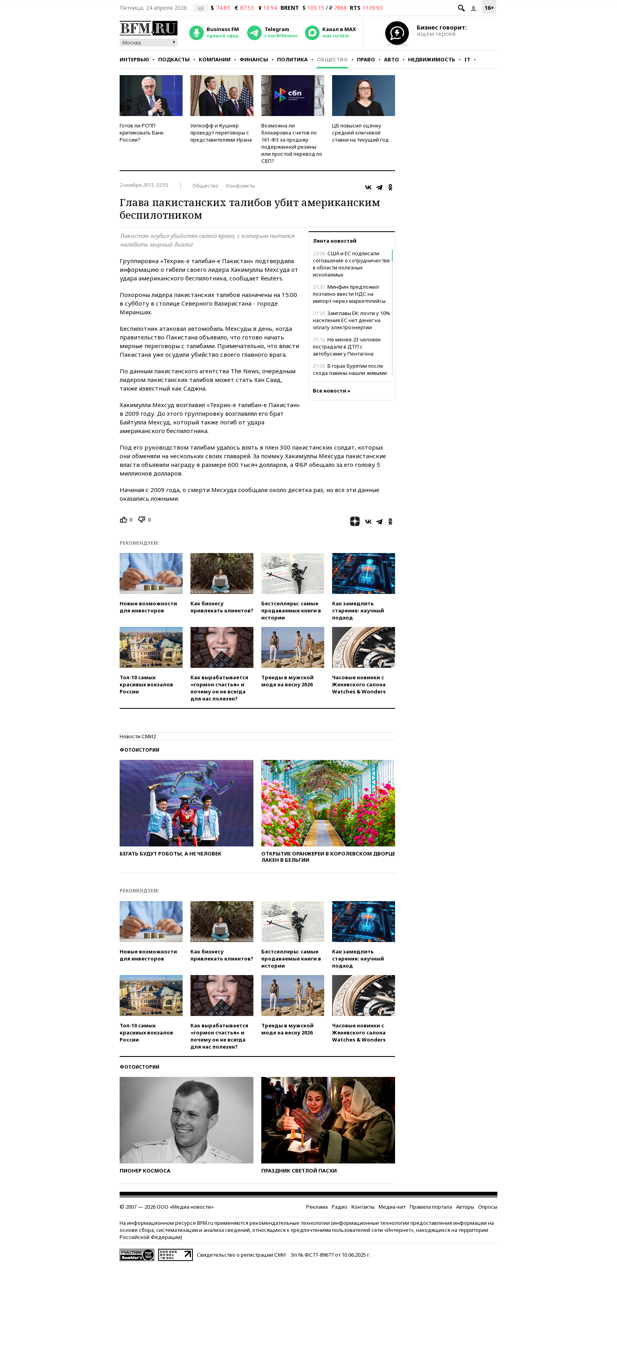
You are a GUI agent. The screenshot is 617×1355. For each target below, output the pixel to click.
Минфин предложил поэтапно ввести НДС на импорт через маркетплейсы (349, 293)
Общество (332, 59)
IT (467, 59)
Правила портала (431, 1206)
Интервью (134, 59)
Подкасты (174, 59)
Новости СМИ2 (138, 736)
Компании (215, 59)
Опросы (487, 1206)
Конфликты (240, 186)
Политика (292, 59)
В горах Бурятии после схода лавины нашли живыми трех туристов (350, 372)
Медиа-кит (392, 1206)
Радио (339, 1206)
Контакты (363, 1206)
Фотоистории (139, 750)
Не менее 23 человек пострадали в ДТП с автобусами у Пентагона (347, 346)
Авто (391, 59)
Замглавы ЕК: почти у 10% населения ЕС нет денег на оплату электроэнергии (351, 320)
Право (366, 59)
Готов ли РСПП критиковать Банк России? (142, 132)
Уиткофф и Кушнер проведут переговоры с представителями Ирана (221, 132)
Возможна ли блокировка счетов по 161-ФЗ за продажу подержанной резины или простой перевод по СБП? (291, 143)
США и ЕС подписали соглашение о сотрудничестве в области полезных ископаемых (351, 264)
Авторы (465, 1206)
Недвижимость (431, 59)
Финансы (254, 59)
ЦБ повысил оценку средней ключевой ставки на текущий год (360, 132)
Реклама (317, 1206)
